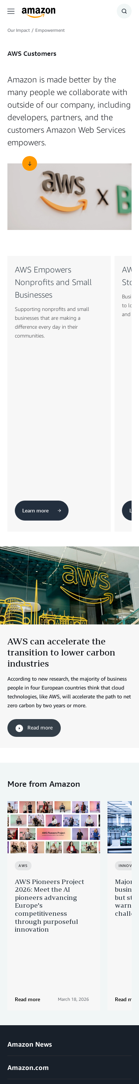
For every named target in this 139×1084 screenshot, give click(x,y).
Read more (34, 583)
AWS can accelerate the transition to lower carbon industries (61, 506)
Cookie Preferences (63, 1058)
